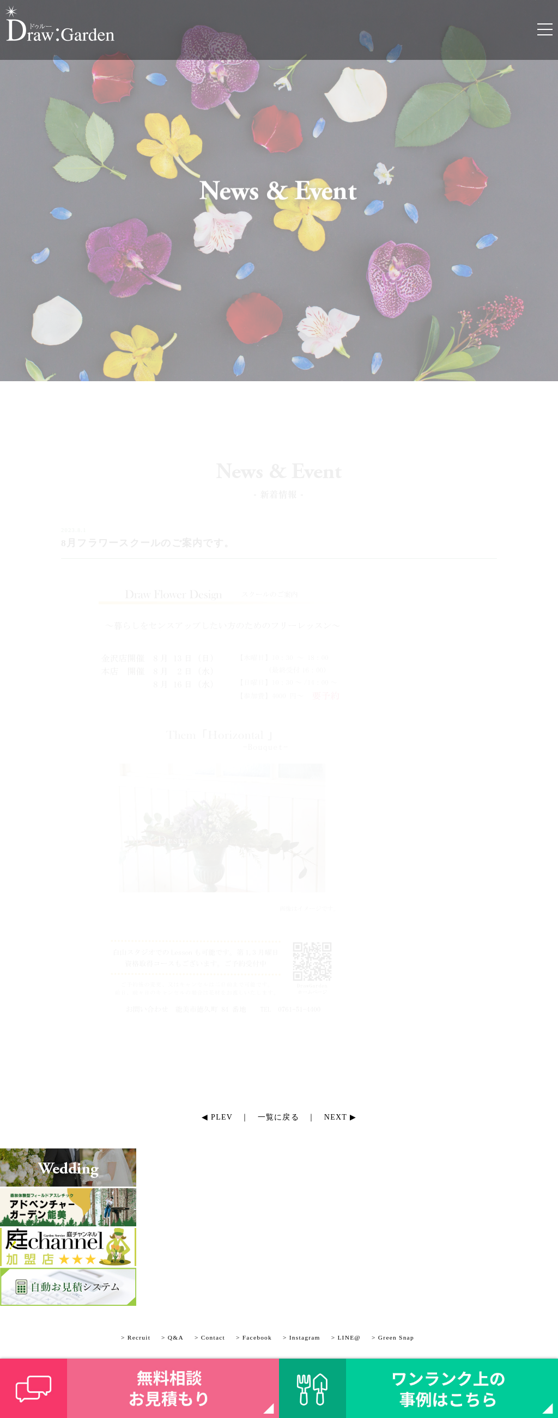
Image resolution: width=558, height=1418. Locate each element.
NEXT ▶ (340, 1117)
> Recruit (135, 1337)
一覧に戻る (278, 1117)
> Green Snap (393, 1337)
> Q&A (172, 1337)
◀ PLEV (217, 1117)
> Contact (210, 1337)
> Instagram (301, 1337)
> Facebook (254, 1337)
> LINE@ (346, 1337)
